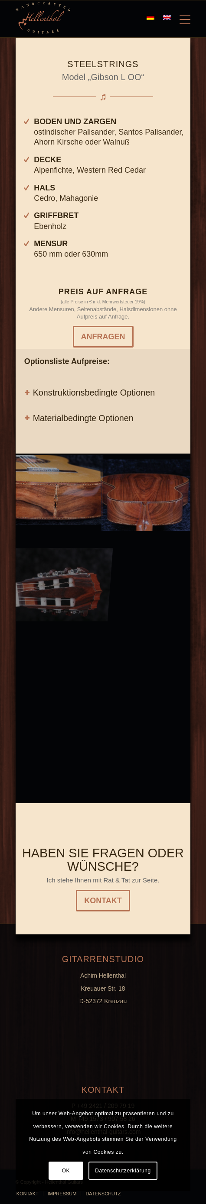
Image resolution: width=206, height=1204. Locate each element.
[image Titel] (146, 488)
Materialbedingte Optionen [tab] (79, 418)
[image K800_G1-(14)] (59, 488)
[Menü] (180, 17)
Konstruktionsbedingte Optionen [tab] (89, 392)
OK (66, 1171)
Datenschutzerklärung (123, 1171)
